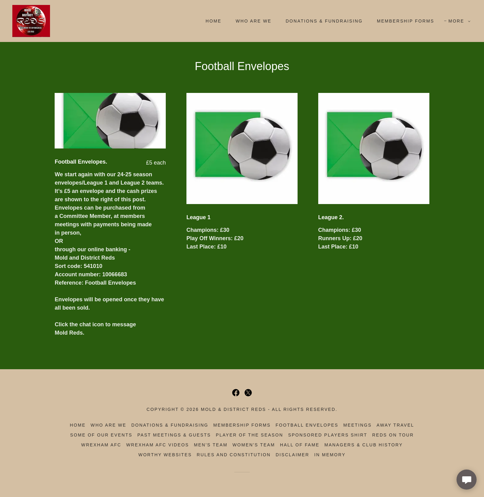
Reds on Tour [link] (393, 434)
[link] (31, 21)
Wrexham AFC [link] (101, 444)
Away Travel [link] (395, 425)
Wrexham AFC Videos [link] (157, 444)
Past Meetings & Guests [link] (174, 434)
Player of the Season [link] (249, 434)
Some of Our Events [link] (101, 434)
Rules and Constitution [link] (234, 454)
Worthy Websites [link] (165, 454)
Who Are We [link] (253, 21)
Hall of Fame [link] (299, 444)
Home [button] (78, 425)
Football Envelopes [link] (307, 425)
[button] (458, 21)
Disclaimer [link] (292, 454)
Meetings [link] (357, 425)
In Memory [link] (330, 454)
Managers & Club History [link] (363, 444)
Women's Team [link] (253, 444)
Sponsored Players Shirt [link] (327, 434)
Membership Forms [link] (405, 21)
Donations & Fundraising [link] (324, 21)
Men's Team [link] (210, 444)
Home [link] (213, 21)
